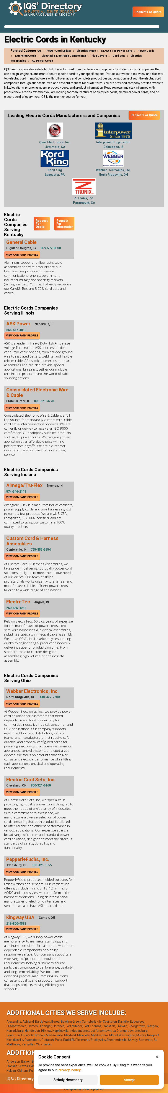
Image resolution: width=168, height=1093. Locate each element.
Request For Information (64, 224)
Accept (129, 1080)
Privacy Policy (69, 1070)
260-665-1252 (16, 608)
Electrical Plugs (86, 50)
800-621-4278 (44, 401)
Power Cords (146, 50)
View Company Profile (22, 254)
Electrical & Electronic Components (63, 55)
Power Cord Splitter (58, 50)
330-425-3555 (42, 865)
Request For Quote (148, 12)
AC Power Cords (42, 60)
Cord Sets (119, 55)
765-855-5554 (41, 549)
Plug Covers (99, 55)
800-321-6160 (41, 785)
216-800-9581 (16, 923)
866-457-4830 (16, 330)
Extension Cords (25, 55)
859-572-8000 (51, 248)
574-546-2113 (16, 491)
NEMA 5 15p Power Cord (116, 50)
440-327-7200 (50, 697)
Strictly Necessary (68, 1080)
